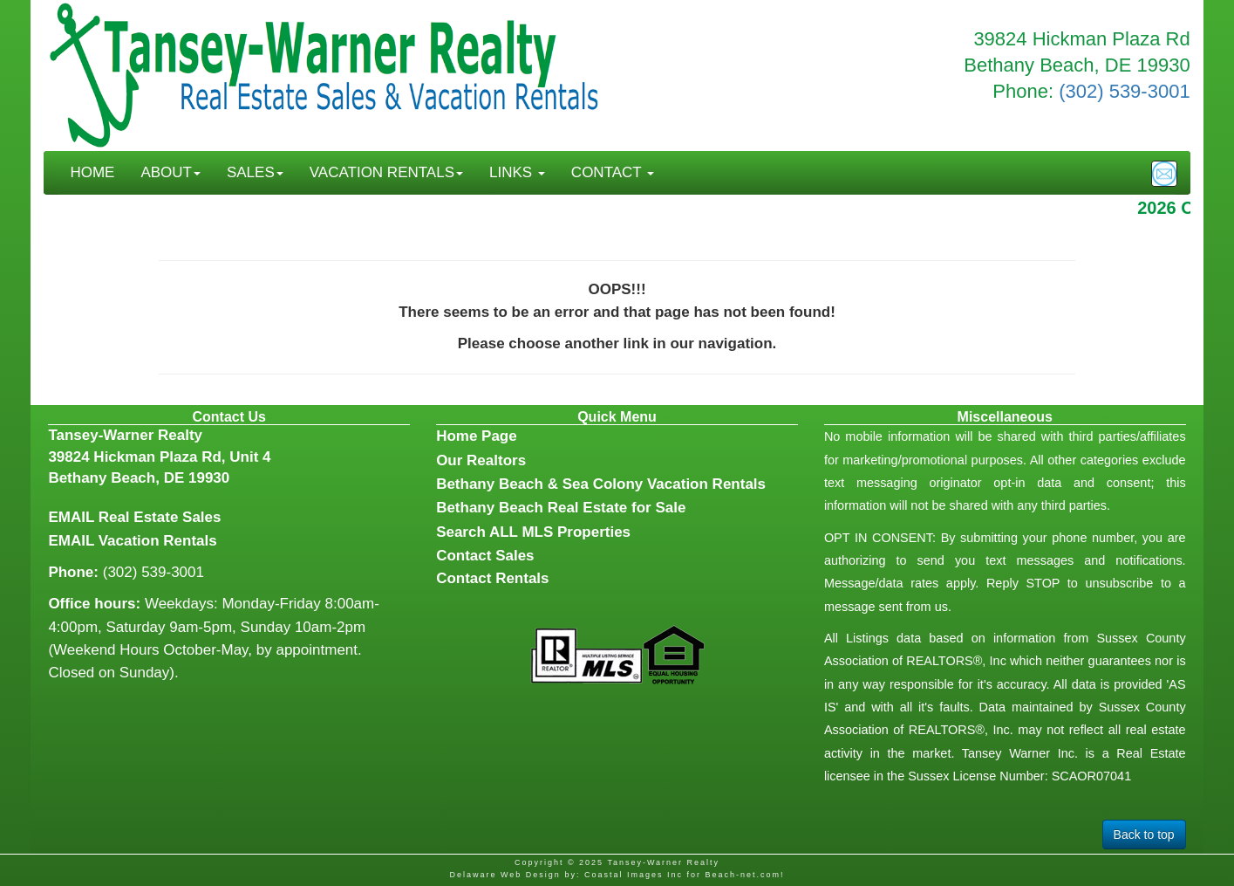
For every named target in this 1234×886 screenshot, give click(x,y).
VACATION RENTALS (386, 172)
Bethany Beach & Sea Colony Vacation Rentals (601, 484)
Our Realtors (481, 460)
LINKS (517, 172)
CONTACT (612, 172)
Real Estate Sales (160, 517)
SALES (255, 172)
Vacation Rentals (158, 540)
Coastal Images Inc (633, 874)
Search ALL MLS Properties (533, 532)
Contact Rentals (492, 578)
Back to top (1144, 834)
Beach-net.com (743, 874)
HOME (92, 172)
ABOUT (170, 172)
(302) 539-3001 (1124, 91)
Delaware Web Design (504, 874)
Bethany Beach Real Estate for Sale (560, 507)
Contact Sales (485, 555)
